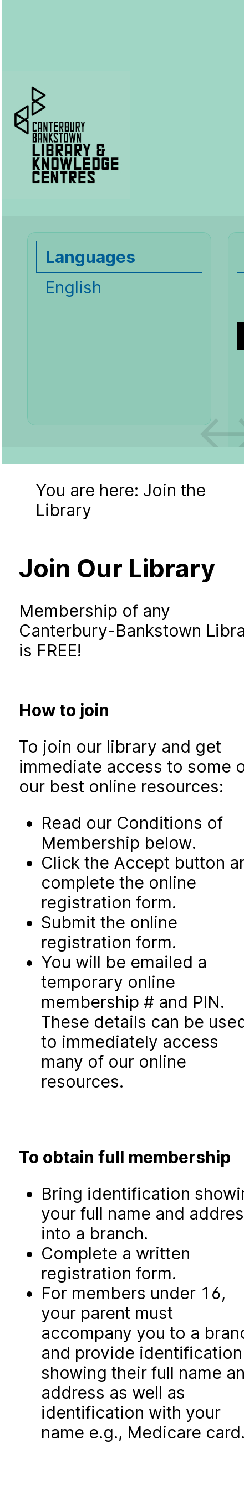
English (73, 287)
